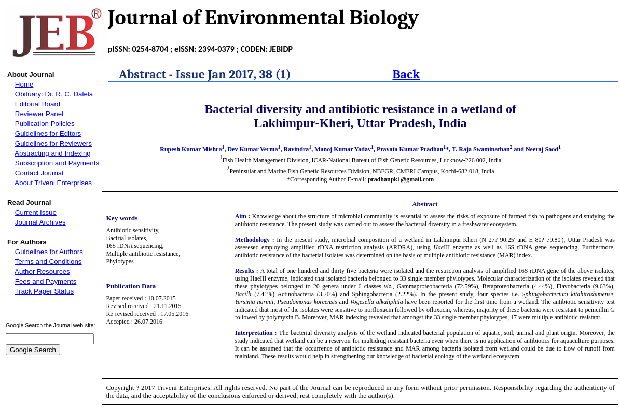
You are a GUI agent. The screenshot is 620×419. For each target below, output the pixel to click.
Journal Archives (40, 222)
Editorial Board (37, 104)
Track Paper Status (44, 291)
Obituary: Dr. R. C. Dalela (54, 94)
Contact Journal (39, 173)
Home (24, 84)
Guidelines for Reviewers (53, 143)
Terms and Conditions (48, 262)
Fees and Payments (46, 281)
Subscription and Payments (57, 163)
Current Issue (36, 212)
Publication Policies (45, 124)
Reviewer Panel (39, 114)
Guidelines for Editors (48, 133)
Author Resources (42, 271)
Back (406, 74)
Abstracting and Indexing (53, 153)
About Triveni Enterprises (53, 183)
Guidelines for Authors (49, 252)
